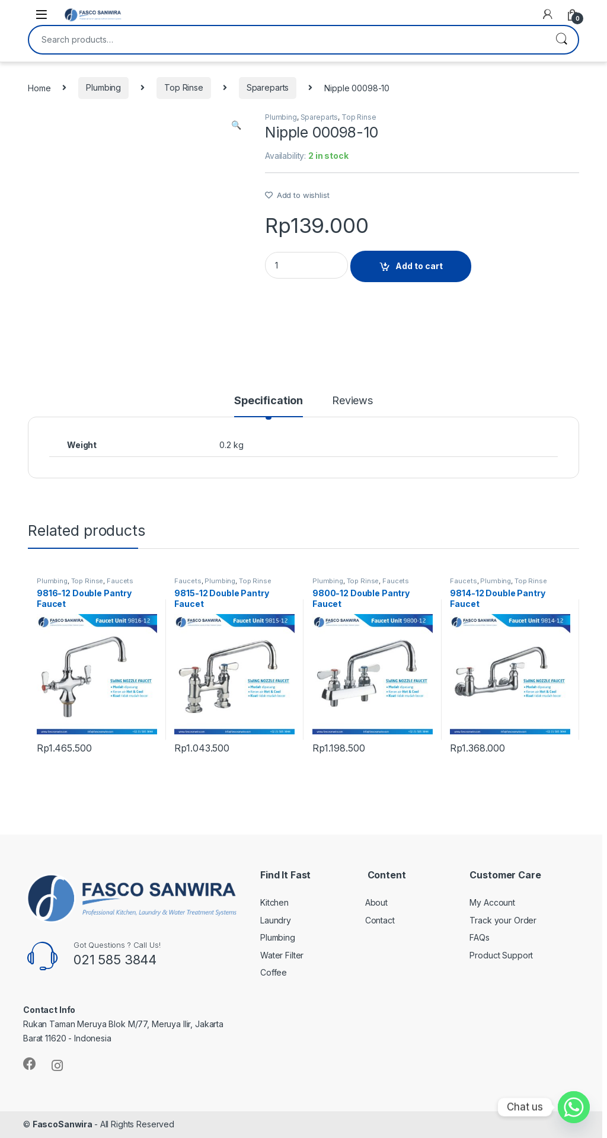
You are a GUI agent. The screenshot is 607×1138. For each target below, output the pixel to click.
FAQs (479, 937)
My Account (492, 902)
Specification (268, 401)
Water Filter (282, 955)
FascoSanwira (63, 1124)
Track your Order (502, 920)
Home (39, 87)
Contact (380, 920)
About (376, 902)
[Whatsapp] (574, 1107)
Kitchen (274, 902)
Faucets (120, 581)
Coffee (273, 972)
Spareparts (268, 87)
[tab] (268, 406)
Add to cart (419, 266)
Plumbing (103, 87)
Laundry (275, 920)
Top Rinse (183, 87)
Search (561, 39)
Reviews (352, 401)
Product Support (501, 955)
